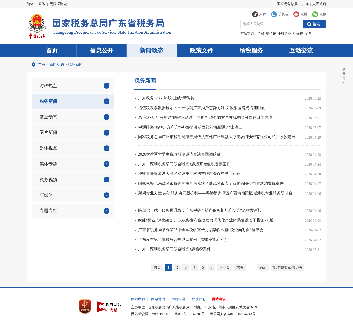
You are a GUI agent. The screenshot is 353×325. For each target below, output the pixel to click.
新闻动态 (151, 50)
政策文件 (201, 50)
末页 (239, 267)
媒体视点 (48, 148)
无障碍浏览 (58, 4)
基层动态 (48, 117)
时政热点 (48, 85)
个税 (261, 33)
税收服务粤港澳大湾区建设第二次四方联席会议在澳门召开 (189, 173)
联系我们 (198, 299)
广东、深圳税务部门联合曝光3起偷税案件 (174, 249)
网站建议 (219, 299)
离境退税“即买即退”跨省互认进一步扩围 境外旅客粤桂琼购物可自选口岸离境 (205, 117)
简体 (30, 4)
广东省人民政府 (314, 4)
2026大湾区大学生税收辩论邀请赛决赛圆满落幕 (179, 154)
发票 (308, 33)
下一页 (224, 267)
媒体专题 (48, 163)
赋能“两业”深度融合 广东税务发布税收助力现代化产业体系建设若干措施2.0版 (205, 220)
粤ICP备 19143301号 (190, 314)
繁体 (41, 4)
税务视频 (48, 179)
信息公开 (101, 50)
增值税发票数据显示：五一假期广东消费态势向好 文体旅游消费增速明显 (201, 108)
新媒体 (46, 195)
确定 (262, 267)
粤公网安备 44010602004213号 (233, 314)
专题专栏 (48, 210)
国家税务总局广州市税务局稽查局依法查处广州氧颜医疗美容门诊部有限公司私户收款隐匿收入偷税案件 (218, 137)
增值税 (271, 33)
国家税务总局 (287, 4)
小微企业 (284, 33)
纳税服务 (251, 50)
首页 (52, 50)
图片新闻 (48, 132)
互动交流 (301, 50)
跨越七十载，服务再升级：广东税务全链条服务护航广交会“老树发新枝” (200, 210)
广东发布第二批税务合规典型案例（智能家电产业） (183, 239)
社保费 (298, 33)
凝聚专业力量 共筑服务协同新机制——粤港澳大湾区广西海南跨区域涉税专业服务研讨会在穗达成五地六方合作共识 (218, 193)
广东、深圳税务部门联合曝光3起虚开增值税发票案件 (184, 164)
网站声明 (138, 299)
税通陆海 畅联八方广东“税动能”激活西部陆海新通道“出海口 (190, 127)
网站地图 (158, 299)
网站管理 (178, 299)
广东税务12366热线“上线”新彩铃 (166, 98)
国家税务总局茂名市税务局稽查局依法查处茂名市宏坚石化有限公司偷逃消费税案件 (211, 183)
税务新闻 (48, 101)
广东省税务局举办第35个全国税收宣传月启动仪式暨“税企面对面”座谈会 (200, 230)
